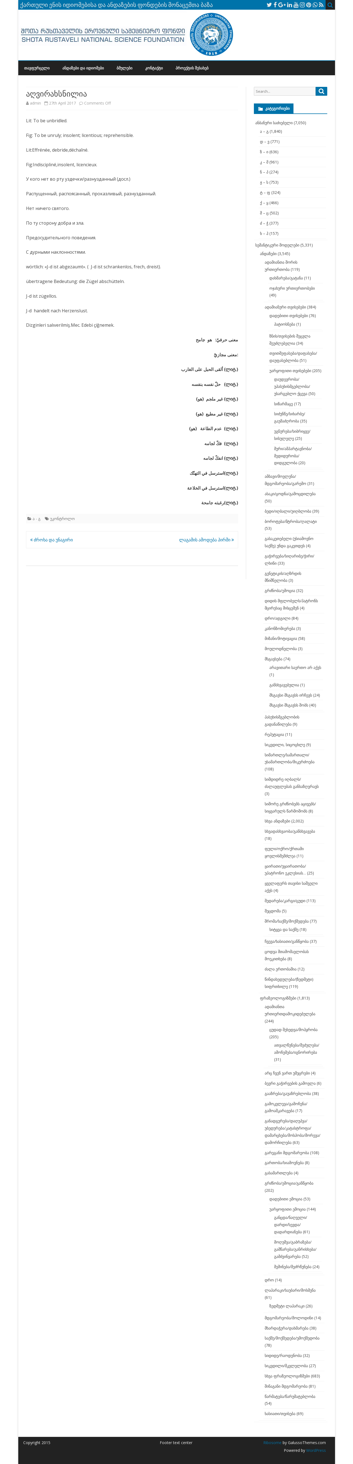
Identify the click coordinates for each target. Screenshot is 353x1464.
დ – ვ (264, 141)
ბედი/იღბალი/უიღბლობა (288, 511)
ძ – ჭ (264, 223)
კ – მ (264, 162)
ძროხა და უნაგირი (51, 540)
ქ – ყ (264, 202)
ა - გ (36, 518)
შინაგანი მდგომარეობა (286, 1386)
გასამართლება (279, 1172)
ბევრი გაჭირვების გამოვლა (290, 1083)
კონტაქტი (154, 68)
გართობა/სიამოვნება (284, 1162)
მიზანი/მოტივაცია (281, 638)
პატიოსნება (284, 324)
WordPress (315, 1450)
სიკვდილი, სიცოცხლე (285, 744)
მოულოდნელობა (281, 648)
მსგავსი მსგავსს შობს (288, 705)
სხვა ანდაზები (277, 821)
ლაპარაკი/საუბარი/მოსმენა (290, 1290)
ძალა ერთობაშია (281, 969)
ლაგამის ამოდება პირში (206, 540)
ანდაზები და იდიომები (83, 68)
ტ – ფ (265, 192)
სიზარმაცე (283, 403)
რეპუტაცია (274, 734)
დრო (269, 1280)
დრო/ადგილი (277, 618)
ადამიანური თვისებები (285, 307)
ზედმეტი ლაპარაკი (287, 1306)
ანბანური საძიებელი (274, 122)
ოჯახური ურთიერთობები (292, 288)
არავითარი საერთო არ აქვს (295, 667)
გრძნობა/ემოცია (280, 590)
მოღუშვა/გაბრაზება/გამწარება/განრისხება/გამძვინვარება (295, 1249)
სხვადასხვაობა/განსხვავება (290, 831)
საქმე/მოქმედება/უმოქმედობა (292, 1338)
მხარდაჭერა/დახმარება (286, 1328)
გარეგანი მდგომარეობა (287, 1152)
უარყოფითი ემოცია (287, 1209)
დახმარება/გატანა (286, 278)
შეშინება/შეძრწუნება (292, 1266)
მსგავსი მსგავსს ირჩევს (290, 695)
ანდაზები (268, 253)
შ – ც (264, 213)
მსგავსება (273, 658)
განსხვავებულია (284, 684)
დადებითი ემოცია (285, 1198)
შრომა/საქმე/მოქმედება (287, 921)
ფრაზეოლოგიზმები (278, 998)
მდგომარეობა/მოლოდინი (289, 1317)
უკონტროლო (62, 518)
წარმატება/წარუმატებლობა (290, 1396)
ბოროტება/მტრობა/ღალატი (291, 521)
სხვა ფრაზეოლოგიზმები (287, 1376)
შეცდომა (273, 910)
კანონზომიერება (280, 628)
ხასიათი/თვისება (280, 1413)
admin (35, 103)
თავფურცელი (37, 68)
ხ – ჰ (264, 233)
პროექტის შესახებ (192, 68)
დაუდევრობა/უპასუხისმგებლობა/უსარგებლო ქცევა (292, 386)
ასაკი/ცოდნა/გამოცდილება (290, 493)
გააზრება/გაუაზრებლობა (288, 1093)
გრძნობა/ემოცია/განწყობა (289, 1183)
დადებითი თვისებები (288, 315)
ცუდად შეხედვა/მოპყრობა (293, 1029)
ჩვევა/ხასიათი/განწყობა (287, 941)
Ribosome (272, 1442)
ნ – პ (264, 172)
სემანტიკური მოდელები (277, 245)
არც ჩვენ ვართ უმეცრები (287, 1073)
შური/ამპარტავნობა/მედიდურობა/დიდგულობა (293, 456)
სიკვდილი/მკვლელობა (286, 1365)
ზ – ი (264, 151)
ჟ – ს (264, 182)
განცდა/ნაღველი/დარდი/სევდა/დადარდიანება (290, 1224)
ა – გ (264, 131)
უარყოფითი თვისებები (290, 370)
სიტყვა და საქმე (283, 929)
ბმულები (124, 68)
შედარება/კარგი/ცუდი (285, 900)
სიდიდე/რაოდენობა (283, 1355)
